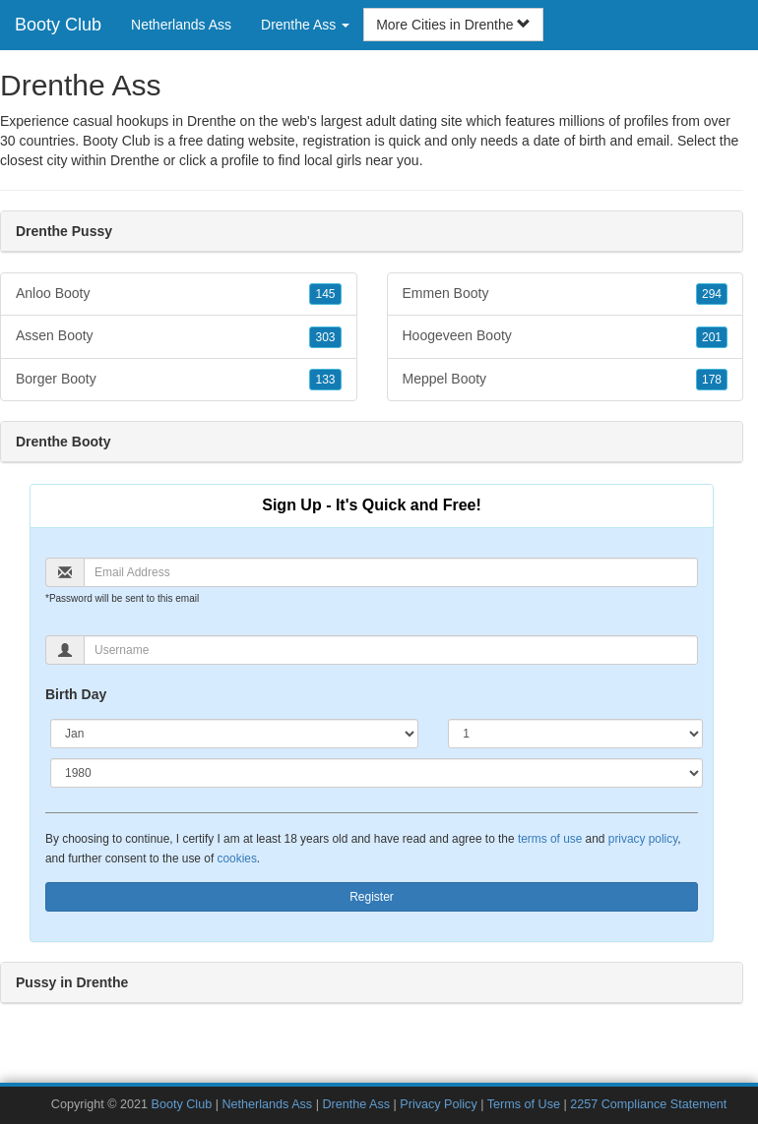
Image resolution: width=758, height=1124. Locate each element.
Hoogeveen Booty (565, 336)
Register (371, 897)
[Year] (376, 773)
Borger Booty (179, 379)
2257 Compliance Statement (648, 1104)
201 (712, 337)
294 (712, 294)
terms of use (550, 839)
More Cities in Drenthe (453, 24)
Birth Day (75, 694)
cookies (237, 858)
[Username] (391, 650)
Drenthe (134, 160)
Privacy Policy (438, 1104)
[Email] (391, 572)
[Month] (234, 733)
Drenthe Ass (356, 1104)
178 (712, 379)
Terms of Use (523, 1104)
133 (325, 379)
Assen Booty (179, 336)
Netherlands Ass (181, 24)
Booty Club (58, 24)
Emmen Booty (565, 294)
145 (325, 294)
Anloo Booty (179, 294)
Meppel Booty (565, 379)
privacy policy (642, 839)
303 (325, 337)
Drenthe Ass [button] (305, 24)
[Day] (575, 733)
